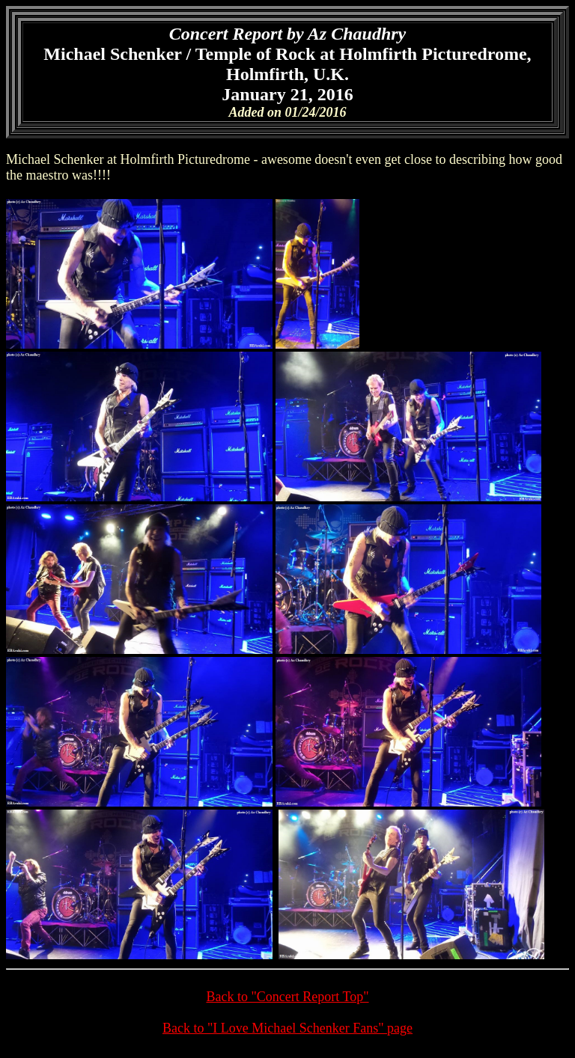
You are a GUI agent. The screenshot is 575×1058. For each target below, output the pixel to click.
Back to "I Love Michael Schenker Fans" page (287, 1028)
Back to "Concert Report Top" (287, 996)
